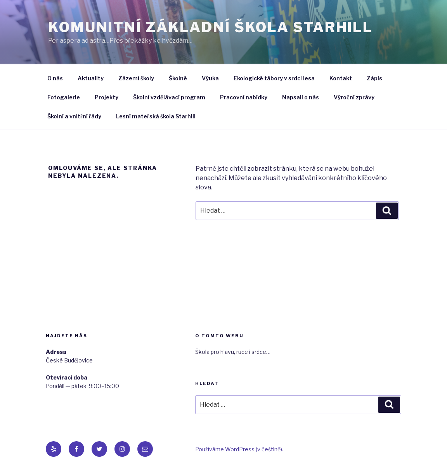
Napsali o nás (300, 97)
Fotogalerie (63, 97)
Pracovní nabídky (243, 97)
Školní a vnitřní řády (74, 116)
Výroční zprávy (354, 97)
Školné (178, 78)
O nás (55, 78)
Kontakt (340, 78)
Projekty (106, 97)
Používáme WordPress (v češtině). (239, 449)
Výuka (210, 78)
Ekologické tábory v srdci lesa (274, 78)
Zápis (374, 78)
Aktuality (91, 78)
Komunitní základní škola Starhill (210, 27)
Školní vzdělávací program (169, 97)
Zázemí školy (136, 78)
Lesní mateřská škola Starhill (156, 116)
